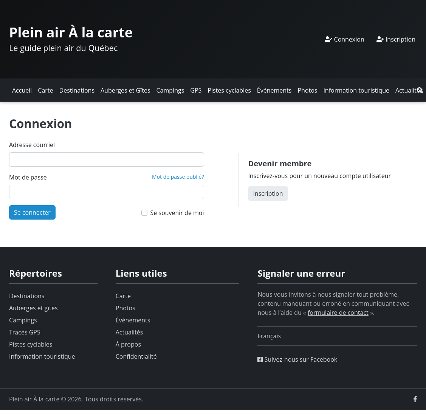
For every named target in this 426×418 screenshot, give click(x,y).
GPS (195, 90)
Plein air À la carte (71, 32)
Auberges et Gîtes (125, 90)
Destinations (76, 90)
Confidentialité (136, 356)
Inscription (395, 39)
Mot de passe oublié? (178, 176)
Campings (170, 90)
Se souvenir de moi (177, 213)
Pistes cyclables (229, 90)
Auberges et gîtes (33, 308)
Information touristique (356, 90)
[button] (420, 90)
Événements (274, 90)
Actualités (409, 90)
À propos (128, 344)
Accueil (22, 90)
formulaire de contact (338, 312)
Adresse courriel (32, 145)
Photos (307, 90)
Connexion (344, 39)
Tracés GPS (24, 332)
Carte (45, 90)
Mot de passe (28, 177)
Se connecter (32, 212)
